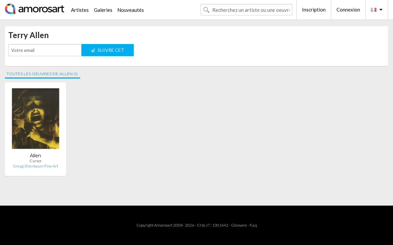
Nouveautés (130, 10)
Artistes (80, 10)
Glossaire (239, 225)
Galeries (103, 10)
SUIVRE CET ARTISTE (107, 51)
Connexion (348, 9)
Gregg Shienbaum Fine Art (35, 166)
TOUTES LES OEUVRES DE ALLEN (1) (42, 73)
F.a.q (253, 225)
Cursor (36, 160)
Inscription (314, 9)
